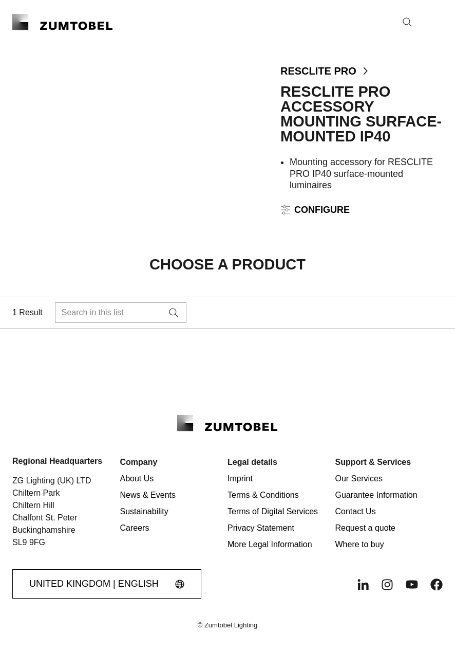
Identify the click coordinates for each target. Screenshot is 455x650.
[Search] (407, 22)
